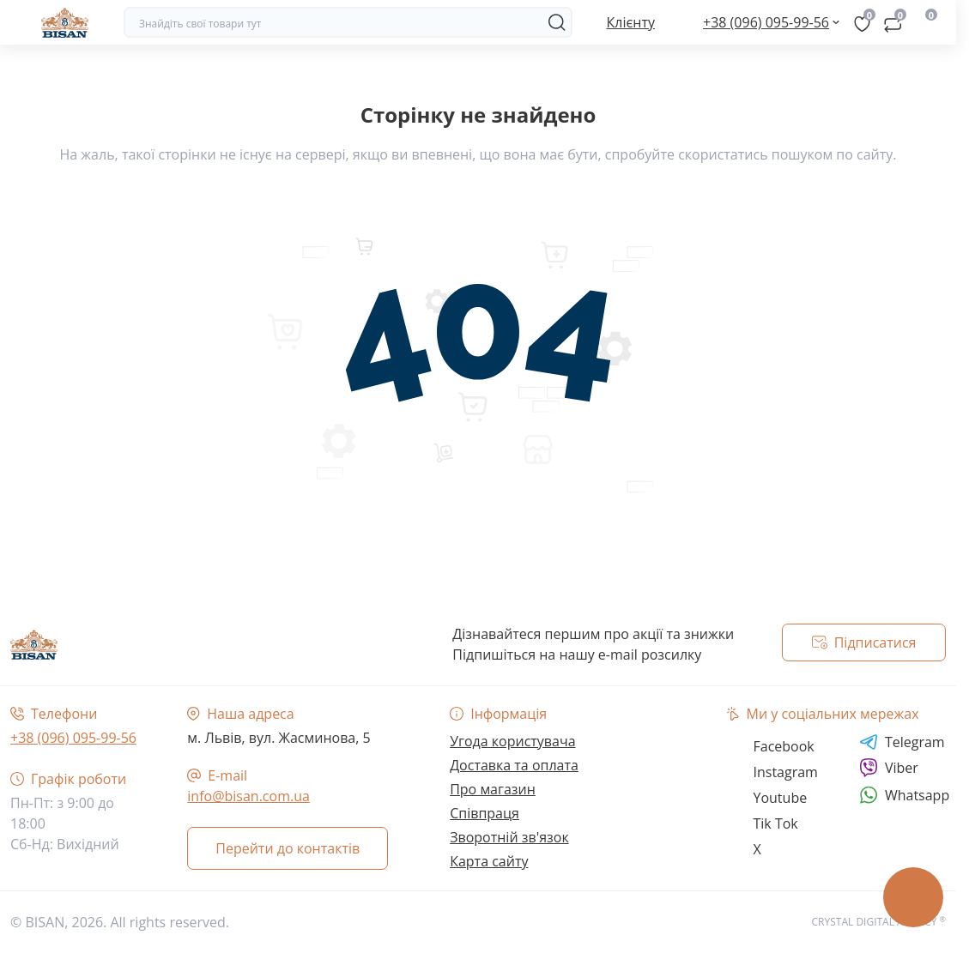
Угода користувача (512, 741)
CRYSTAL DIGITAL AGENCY (879, 921)
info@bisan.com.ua (248, 796)
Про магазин (493, 789)
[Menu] (18, 22)
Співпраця (484, 813)
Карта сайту (489, 861)
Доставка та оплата (514, 765)
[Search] (557, 22)
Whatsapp (904, 795)
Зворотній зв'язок (509, 837)
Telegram (902, 742)
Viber (888, 767)
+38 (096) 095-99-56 (73, 737)
